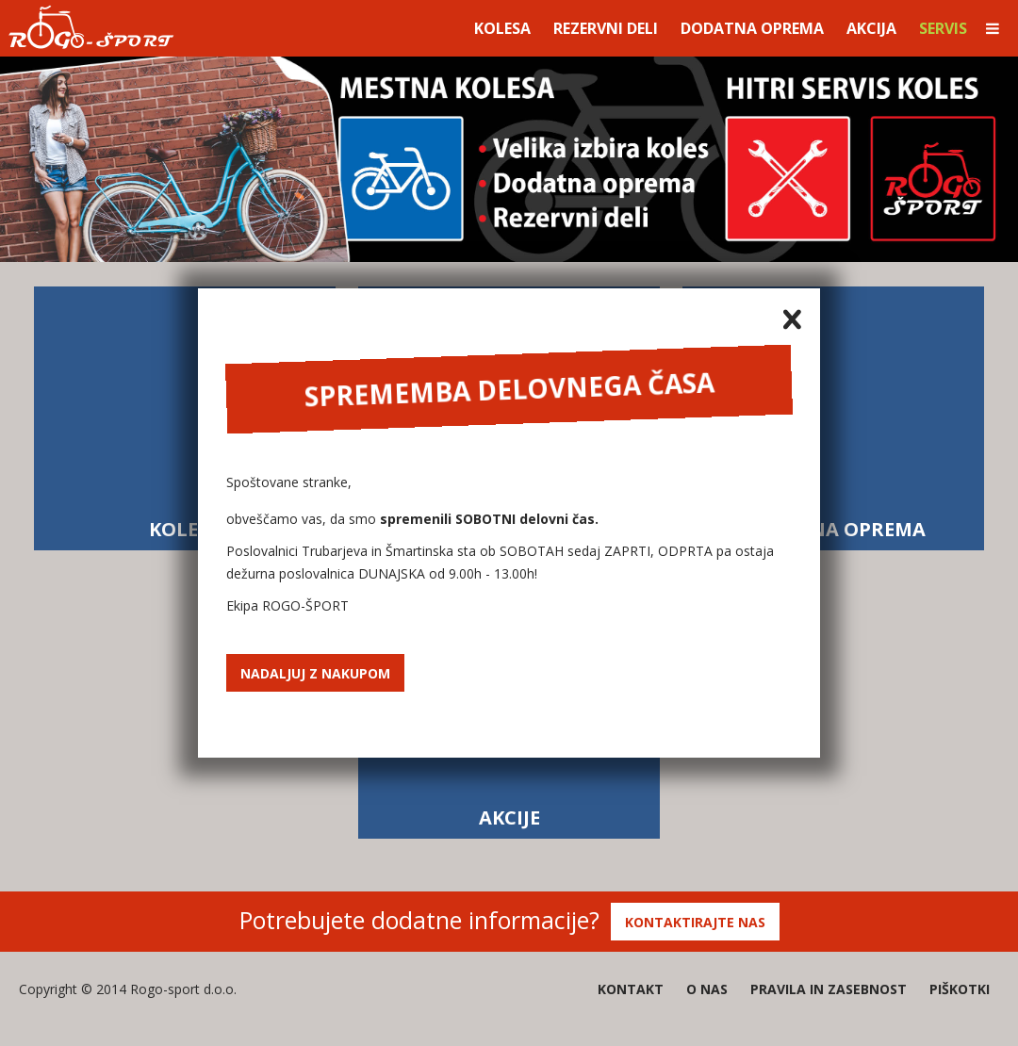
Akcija (871, 28)
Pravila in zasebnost (828, 989)
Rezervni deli (605, 28)
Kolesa (502, 28)
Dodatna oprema (752, 28)
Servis (943, 28)
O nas (707, 989)
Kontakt (631, 989)
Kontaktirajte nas (695, 922)
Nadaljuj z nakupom (315, 673)
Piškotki (959, 989)
